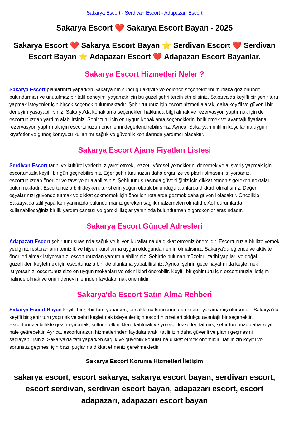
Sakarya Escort (103, 13)
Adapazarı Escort (183, 13)
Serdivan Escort (142, 13)
